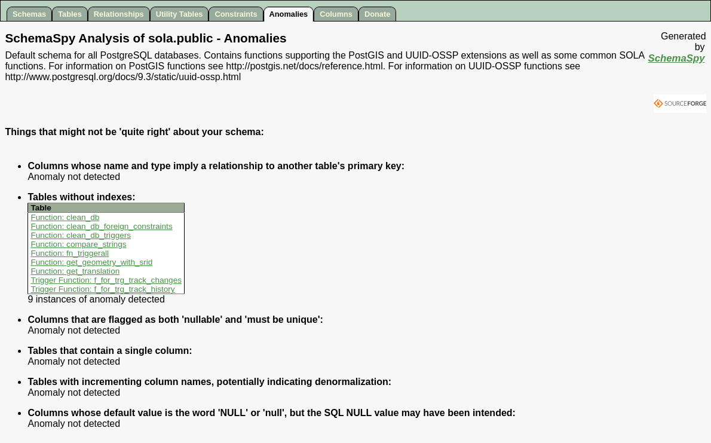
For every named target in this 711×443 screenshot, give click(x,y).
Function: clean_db (64, 217)
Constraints (235, 14)
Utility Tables (179, 14)
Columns (336, 14)
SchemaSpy (676, 58)
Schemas (29, 14)
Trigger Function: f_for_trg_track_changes (106, 280)
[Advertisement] (634, 132)
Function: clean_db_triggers (80, 235)
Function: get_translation (74, 271)
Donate (377, 14)
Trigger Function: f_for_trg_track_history (102, 289)
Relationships (119, 14)
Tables (70, 14)
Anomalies (288, 14)
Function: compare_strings (78, 244)
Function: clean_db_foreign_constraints (101, 226)
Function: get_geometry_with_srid (91, 262)
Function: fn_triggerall (69, 253)
